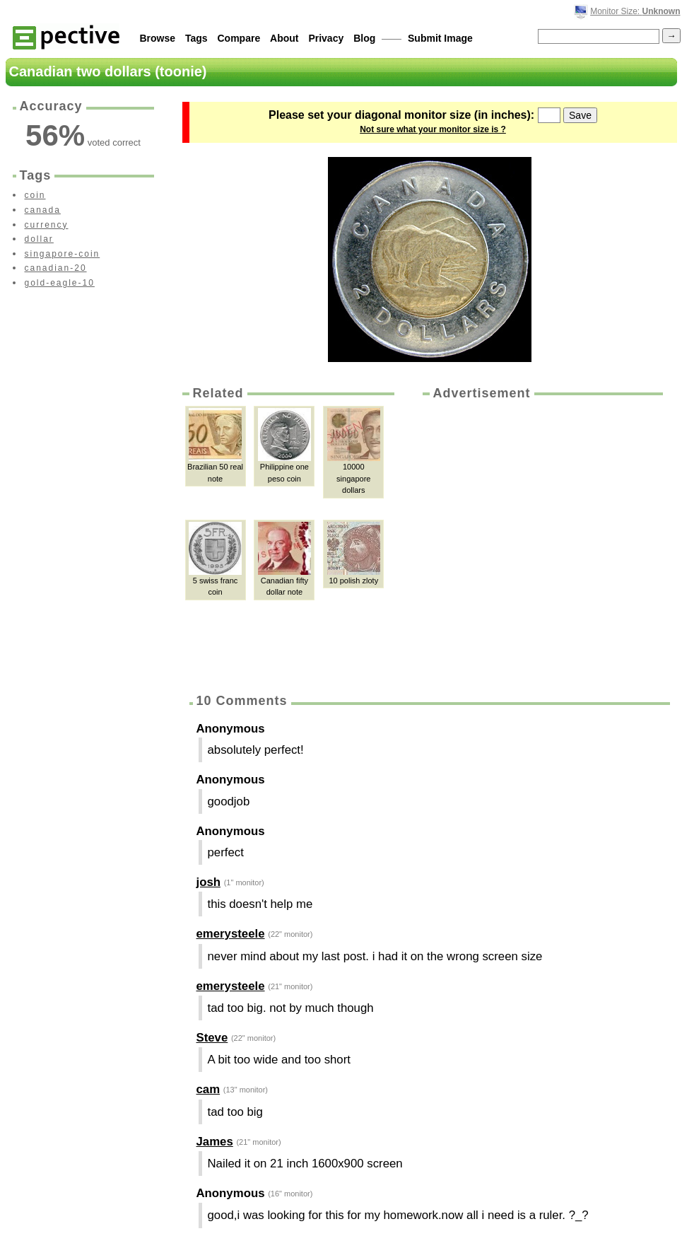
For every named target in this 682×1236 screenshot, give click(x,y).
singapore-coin (62, 254)
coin (35, 195)
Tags (196, 38)
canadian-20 (56, 268)
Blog (364, 38)
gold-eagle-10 (60, 283)
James (214, 1141)
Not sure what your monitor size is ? (433, 129)
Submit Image (440, 38)
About (284, 38)
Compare (239, 38)
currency (47, 225)
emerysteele (230, 933)
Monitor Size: (635, 11)
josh (208, 882)
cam (208, 1089)
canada (43, 210)
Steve (212, 1037)
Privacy (325, 38)
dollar (39, 239)
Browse (158, 38)
